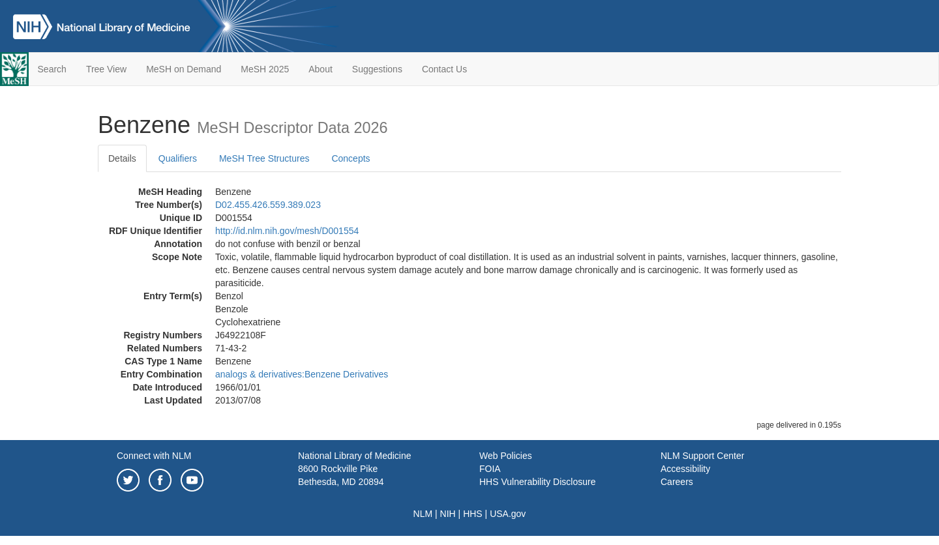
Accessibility (685, 469)
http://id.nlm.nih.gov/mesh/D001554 (287, 231)
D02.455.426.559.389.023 (268, 204)
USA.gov (508, 513)
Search (52, 69)
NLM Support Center (702, 455)
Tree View (106, 69)
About (320, 69)
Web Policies (505, 455)
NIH (448, 513)
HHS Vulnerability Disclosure (537, 482)
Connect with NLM (154, 455)
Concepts (350, 158)
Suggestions (377, 69)
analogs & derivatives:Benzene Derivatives (301, 374)
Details (122, 158)
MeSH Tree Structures (264, 158)
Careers (677, 482)
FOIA (490, 469)
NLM (423, 513)
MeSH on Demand (183, 69)
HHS (473, 513)
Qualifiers (177, 158)
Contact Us (444, 69)
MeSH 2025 (265, 69)
